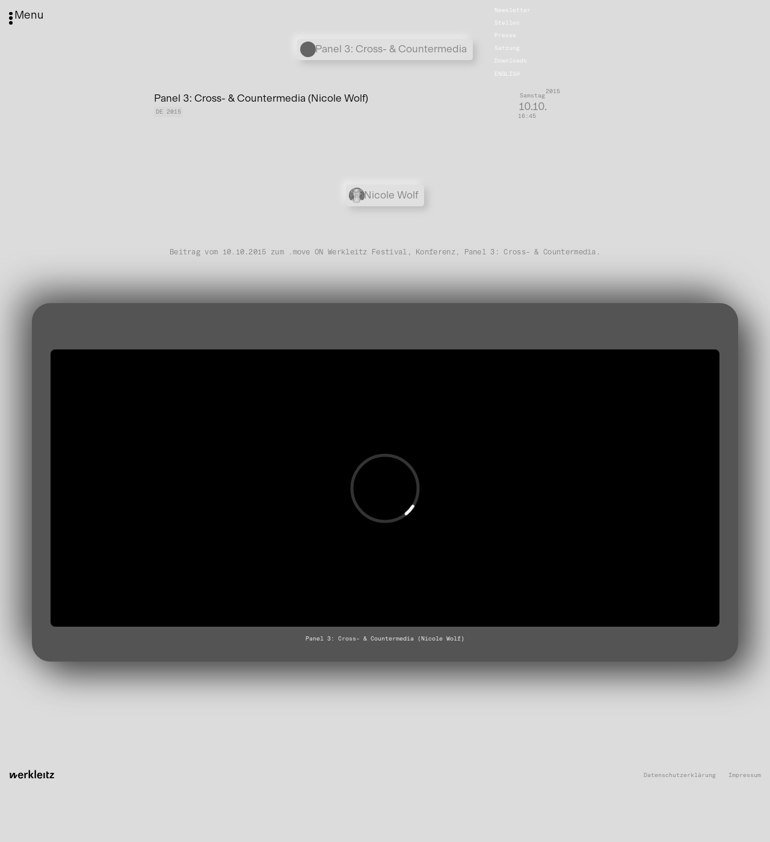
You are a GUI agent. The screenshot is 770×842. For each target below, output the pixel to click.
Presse (505, 35)
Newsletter (512, 10)
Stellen (507, 22)
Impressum (744, 775)
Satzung (507, 48)
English (507, 73)
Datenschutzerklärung (680, 775)
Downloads (510, 60)
